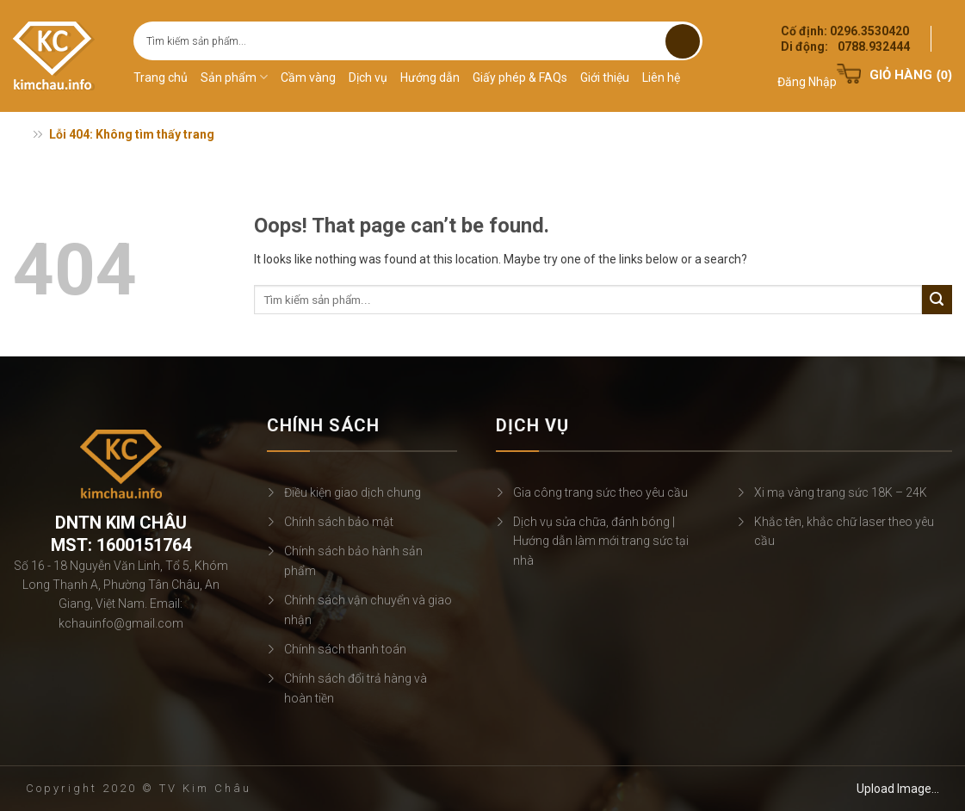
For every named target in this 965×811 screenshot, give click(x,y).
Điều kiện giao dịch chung (352, 492)
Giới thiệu (604, 77)
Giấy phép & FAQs (520, 77)
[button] (807, 71)
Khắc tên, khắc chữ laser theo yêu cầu (844, 531)
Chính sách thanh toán (345, 649)
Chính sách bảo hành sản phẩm (353, 560)
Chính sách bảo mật (338, 522)
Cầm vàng (308, 77)
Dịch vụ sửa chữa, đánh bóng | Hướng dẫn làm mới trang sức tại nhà (601, 541)
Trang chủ (160, 77)
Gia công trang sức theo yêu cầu (600, 492)
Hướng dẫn (430, 77)
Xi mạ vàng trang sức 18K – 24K (840, 492)
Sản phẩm (234, 77)
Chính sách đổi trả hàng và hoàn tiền (355, 688)
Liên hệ (661, 77)
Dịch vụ (368, 77)
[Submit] (682, 41)
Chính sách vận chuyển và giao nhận (368, 609)
